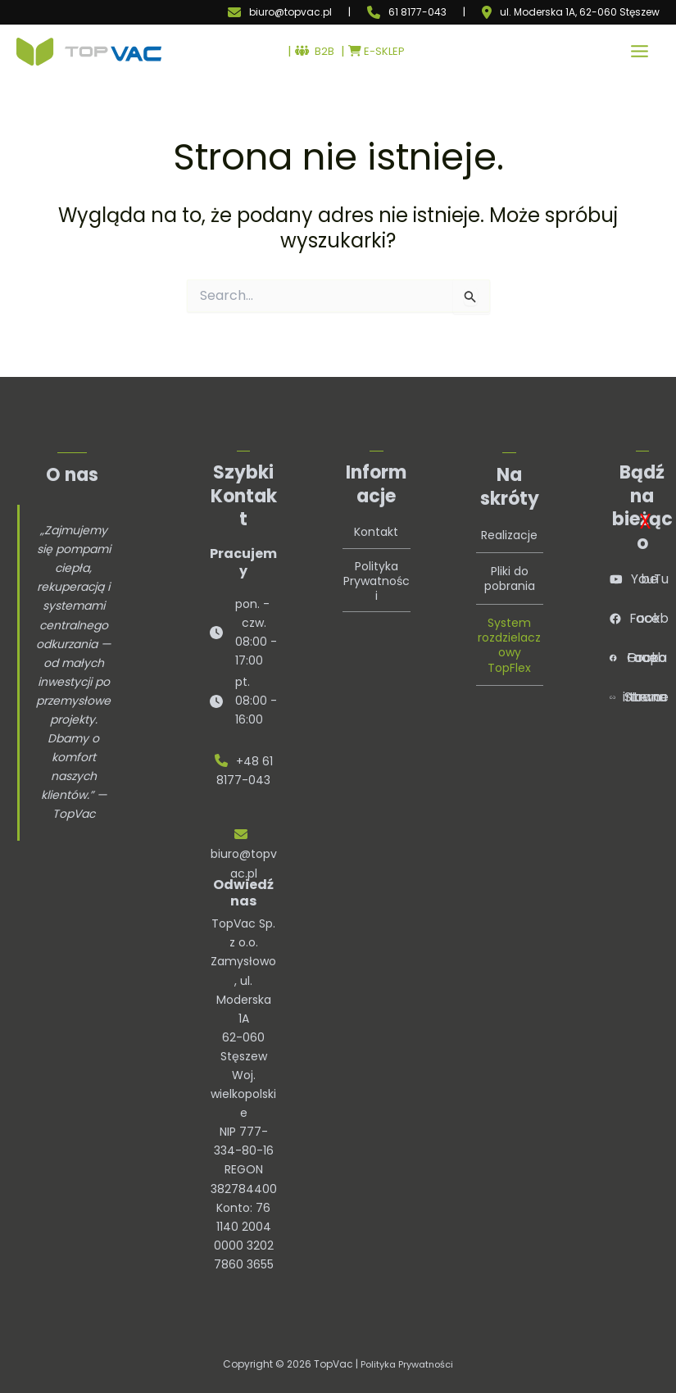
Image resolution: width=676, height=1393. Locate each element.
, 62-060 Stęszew (617, 12)
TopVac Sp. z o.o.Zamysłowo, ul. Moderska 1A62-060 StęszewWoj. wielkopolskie (243, 1018)
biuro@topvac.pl (290, 12)
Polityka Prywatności (407, 1364)
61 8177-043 (417, 12)
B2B (313, 54)
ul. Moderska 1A (537, 12)
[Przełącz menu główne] (639, 54)
